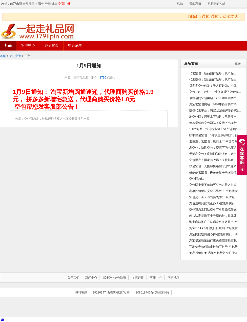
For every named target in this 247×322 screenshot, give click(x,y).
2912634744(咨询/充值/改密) (111, 292)
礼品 (180, 3)
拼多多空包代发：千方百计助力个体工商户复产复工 (215, 85)
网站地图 (174, 277)
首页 (3, 56)
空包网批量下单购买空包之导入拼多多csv (215, 185)
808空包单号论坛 (114, 277)
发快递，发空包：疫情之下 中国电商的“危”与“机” (215, 141)
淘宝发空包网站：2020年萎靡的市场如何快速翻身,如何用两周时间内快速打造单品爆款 (215, 104)
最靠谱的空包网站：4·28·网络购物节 (213, 98)
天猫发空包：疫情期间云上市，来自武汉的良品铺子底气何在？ (215, 154)
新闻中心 (91, 277)
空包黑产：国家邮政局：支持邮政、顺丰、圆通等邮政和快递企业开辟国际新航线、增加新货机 (215, 160)
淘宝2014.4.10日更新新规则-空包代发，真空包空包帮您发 (215, 228)
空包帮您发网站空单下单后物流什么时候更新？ (215, 209)
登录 (48, 3)
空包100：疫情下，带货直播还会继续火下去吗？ (215, 92)
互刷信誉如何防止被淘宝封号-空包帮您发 (215, 246)
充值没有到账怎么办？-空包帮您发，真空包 (215, 203)
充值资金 (52, 45)
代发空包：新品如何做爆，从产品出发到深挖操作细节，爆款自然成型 (215, 73)
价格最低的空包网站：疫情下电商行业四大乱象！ (215, 123)
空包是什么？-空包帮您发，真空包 (212, 197)
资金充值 (195, 3)
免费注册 (64, 3)
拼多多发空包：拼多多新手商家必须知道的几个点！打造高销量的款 (215, 172)
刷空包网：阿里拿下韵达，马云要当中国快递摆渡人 (215, 116)
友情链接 (138, 277)
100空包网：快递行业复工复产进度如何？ (215, 129)
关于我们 (73, 277)
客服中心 (156, 277)
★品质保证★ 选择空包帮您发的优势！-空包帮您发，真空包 (215, 253)
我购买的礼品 (216, 3)
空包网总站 (196, 178)
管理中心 (28, 45)
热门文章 (15, 56)
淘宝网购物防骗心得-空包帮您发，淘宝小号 (215, 234)
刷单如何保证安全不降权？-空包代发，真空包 (215, 191)
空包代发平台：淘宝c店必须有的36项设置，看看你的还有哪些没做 (215, 110)
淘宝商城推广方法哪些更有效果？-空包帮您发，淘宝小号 (215, 222)
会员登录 (29, 3)
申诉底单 (75, 45)
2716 (103, 77)
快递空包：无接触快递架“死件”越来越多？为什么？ (215, 166)
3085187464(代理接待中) (152, 292)
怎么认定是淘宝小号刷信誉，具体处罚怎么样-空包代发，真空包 (215, 215)
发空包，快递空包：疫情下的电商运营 (214, 147)
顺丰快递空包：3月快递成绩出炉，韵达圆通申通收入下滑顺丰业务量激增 (215, 135)
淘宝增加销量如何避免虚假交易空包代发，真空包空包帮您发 (215, 240)
